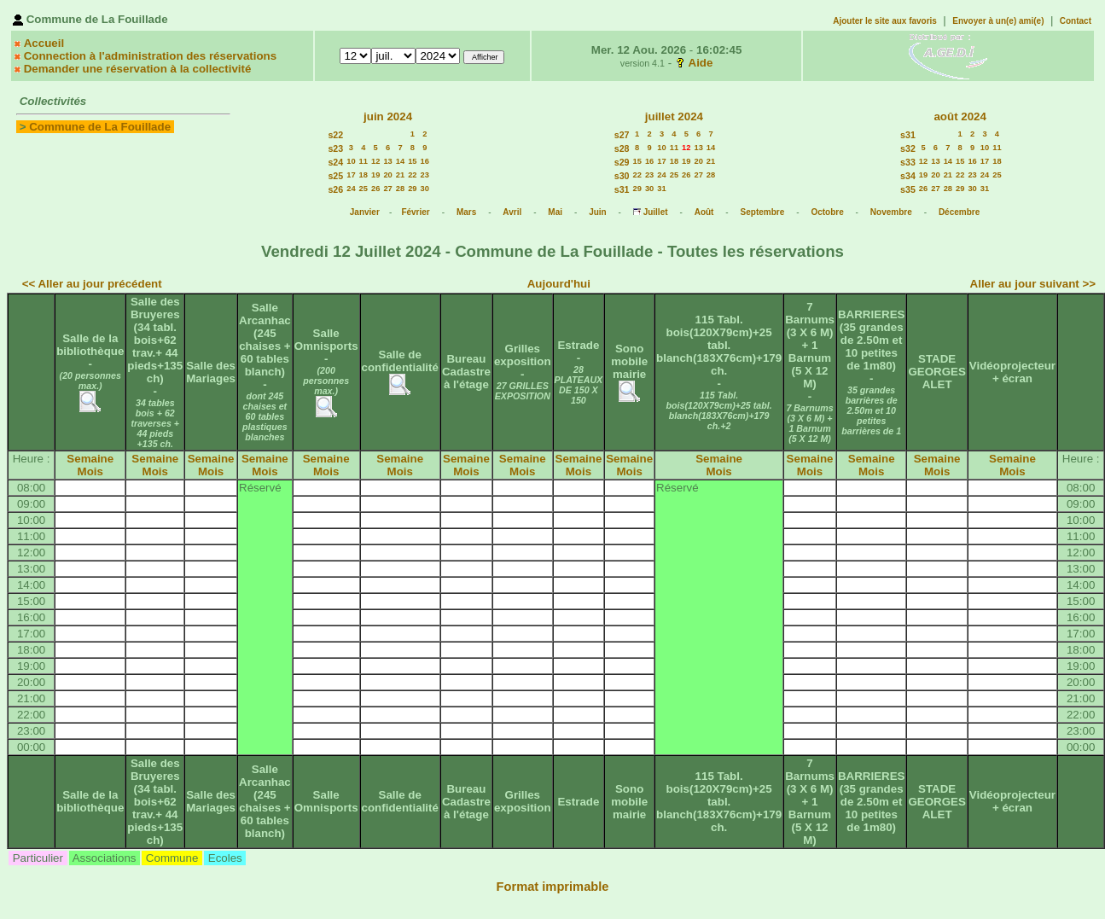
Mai (555, 212)
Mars (466, 212)
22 (412, 175)
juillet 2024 (674, 116)
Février (415, 212)
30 (425, 188)
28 (400, 188)
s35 (908, 189)
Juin (598, 212)
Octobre (827, 212)
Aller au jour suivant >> (1033, 283)
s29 (622, 162)
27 (387, 188)
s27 (622, 135)
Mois (90, 471)
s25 (335, 176)
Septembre (763, 212)
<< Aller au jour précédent (92, 283)
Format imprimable (553, 886)
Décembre (959, 212)
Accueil (44, 43)
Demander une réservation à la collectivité (138, 68)
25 (363, 188)
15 (412, 161)
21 (400, 175)
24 (350, 188)
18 (363, 175)
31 (661, 188)
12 (375, 161)
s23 (335, 148)
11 (363, 161)
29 (412, 188)
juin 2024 (387, 116)
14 (400, 161)
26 (375, 188)
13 (387, 161)
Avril (512, 212)
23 (425, 175)
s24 (335, 162)
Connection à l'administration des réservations (150, 55)
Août (704, 212)
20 (387, 175)
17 (350, 175)
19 (375, 175)
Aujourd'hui (558, 283)
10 (350, 161)
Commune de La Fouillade (100, 126)
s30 (622, 176)
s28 (622, 148)
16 (425, 161)
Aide (701, 62)
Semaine (90, 458)
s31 (622, 189)
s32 (908, 148)
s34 (908, 176)
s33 (908, 162)
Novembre (891, 212)
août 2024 (959, 116)
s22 (335, 135)
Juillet (655, 212)
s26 (335, 189)
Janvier (365, 212)
